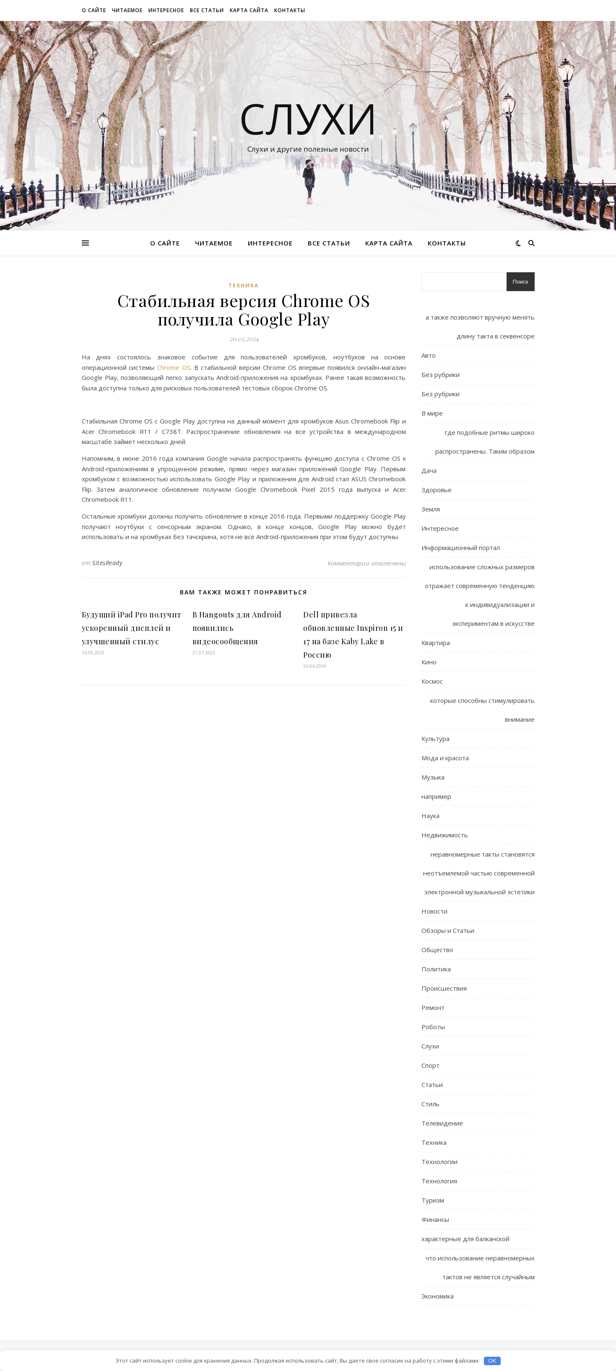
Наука (430, 815)
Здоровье (436, 489)
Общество (437, 949)
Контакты (289, 10)
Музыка (432, 777)
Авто (428, 355)
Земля (430, 509)
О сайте (94, 10)
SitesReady (107, 563)
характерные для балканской (465, 1238)
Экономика (437, 1296)
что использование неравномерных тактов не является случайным (480, 1267)
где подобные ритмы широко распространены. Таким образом (485, 441)
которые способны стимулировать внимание (482, 709)
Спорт (430, 1065)
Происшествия (444, 988)
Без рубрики (440, 374)
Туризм (432, 1200)
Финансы (435, 1219)
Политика (436, 969)
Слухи (308, 118)
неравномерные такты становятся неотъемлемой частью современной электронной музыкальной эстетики (479, 873)
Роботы (433, 1026)
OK (492, 1361)
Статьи (432, 1084)
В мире (432, 413)
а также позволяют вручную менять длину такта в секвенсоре (480, 326)
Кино (429, 662)
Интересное (166, 10)
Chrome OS (173, 367)
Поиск (520, 282)
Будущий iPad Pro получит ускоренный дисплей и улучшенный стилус (132, 627)
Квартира (435, 642)
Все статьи (207, 10)
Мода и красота (445, 758)
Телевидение (442, 1123)
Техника (244, 285)
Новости (434, 911)
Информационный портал (460, 547)
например (436, 796)
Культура (435, 738)
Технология (439, 1181)
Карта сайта (249, 10)
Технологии (439, 1161)
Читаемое (127, 10)
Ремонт (432, 1007)
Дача (429, 470)
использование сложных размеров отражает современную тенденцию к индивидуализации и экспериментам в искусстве (480, 595)
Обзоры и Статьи (447, 930)
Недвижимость (444, 835)
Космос (432, 681)
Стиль (430, 1104)
